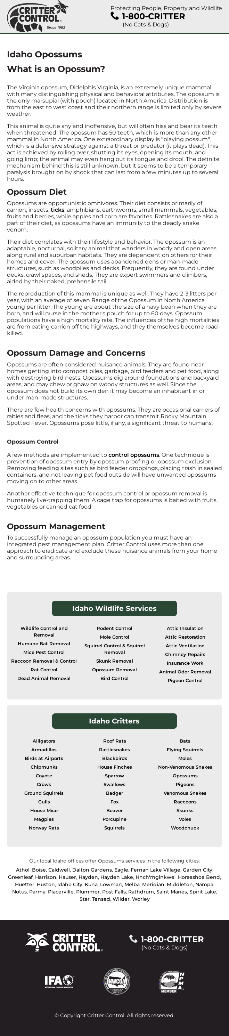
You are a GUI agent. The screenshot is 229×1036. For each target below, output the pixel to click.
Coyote (44, 775)
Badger (114, 793)
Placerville (61, 892)
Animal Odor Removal (185, 671)
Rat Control (44, 669)
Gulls (44, 801)
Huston (46, 884)
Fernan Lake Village (155, 870)
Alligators (44, 741)
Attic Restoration (185, 637)
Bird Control (114, 678)
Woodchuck (185, 828)
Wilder (121, 899)
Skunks (185, 810)
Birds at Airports (44, 758)
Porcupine (114, 819)
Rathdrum (141, 892)
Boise (39, 870)
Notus (19, 892)
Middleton (180, 884)
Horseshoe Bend (199, 877)
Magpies (44, 819)
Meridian (153, 884)
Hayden (88, 877)
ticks (57, 210)
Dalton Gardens (92, 870)
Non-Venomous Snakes (185, 767)
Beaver (114, 810)
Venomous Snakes (185, 793)
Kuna (91, 884)
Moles (185, 758)
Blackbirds (114, 758)
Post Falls (114, 892)
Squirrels (114, 828)
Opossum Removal (114, 669)
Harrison (45, 877)
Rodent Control (114, 628)
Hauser (67, 877)
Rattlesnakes (114, 749)
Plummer (88, 892)
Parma (37, 892)
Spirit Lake (202, 892)
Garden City (197, 870)
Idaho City (69, 884)
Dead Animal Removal (44, 678)
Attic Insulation (185, 628)
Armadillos (44, 749)
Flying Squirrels (185, 749)
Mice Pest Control (44, 652)
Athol (23, 870)
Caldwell (59, 870)
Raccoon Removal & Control (44, 661)
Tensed (101, 899)
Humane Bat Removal (44, 643)
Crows (44, 784)
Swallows (114, 784)
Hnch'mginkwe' (155, 877)
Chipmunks (44, 767)
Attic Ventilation (185, 645)
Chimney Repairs (185, 654)
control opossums (133, 455)
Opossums (185, 775)
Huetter (24, 884)
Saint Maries (171, 892)
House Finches (114, 767)
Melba (132, 884)
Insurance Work (185, 663)
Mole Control (114, 637)
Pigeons (185, 784)
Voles (185, 819)
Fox (114, 801)
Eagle (121, 870)
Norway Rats (44, 828)
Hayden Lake (116, 877)
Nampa (204, 884)
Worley (141, 899)
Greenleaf (20, 877)
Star (85, 899)
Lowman (111, 884)
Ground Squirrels (44, 793)
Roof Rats (114, 741)
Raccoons (185, 801)
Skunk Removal (114, 661)
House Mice (44, 810)
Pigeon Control (185, 680)
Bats (185, 741)
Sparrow (114, 775)
